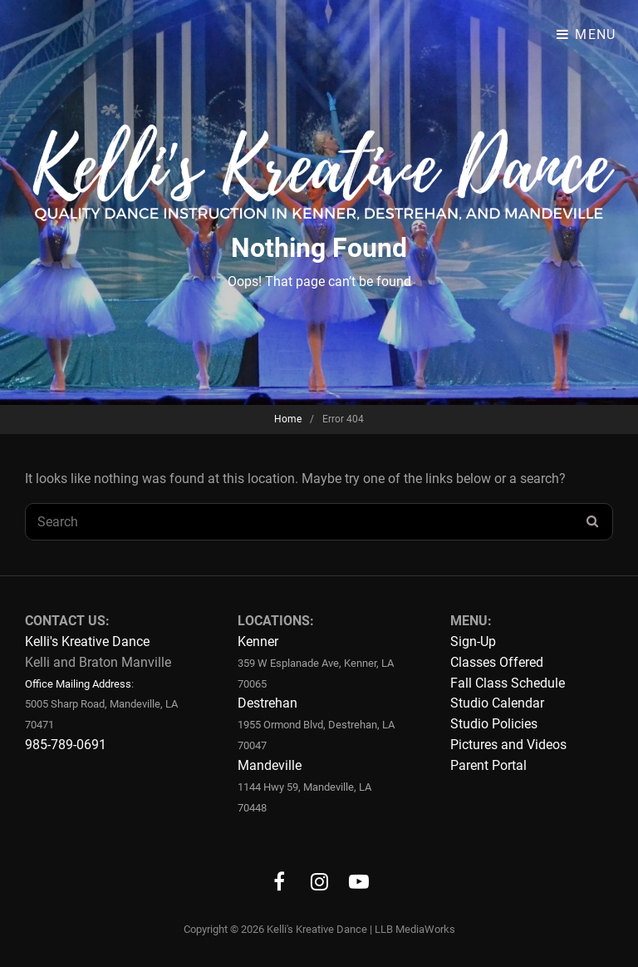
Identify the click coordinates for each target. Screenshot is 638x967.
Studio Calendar (497, 703)
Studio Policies (493, 724)
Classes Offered (496, 662)
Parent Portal (488, 765)
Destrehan (267, 703)
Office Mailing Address (78, 684)
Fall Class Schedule (507, 683)
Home (288, 419)
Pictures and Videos (508, 744)
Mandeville (270, 765)
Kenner (258, 641)
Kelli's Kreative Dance (87, 641)
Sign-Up (473, 641)
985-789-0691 (65, 744)
